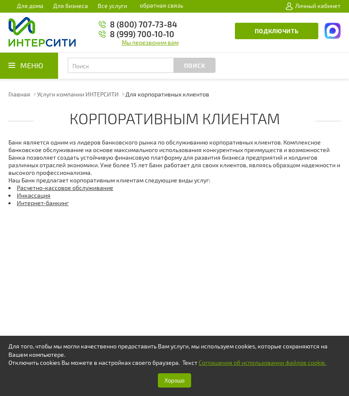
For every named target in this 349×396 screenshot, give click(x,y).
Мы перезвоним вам (150, 42)
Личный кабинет (313, 6)
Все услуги (112, 5)
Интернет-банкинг (43, 202)
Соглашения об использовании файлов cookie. (262, 362)
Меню (31, 65)
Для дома (30, 5)
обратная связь (161, 5)
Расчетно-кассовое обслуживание (65, 187)
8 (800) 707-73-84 (143, 24)
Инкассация (34, 195)
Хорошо (174, 380)
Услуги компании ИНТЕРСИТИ (78, 94)
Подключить (277, 31)
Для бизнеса (70, 5)
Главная (19, 94)
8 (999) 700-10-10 (142, 34)
